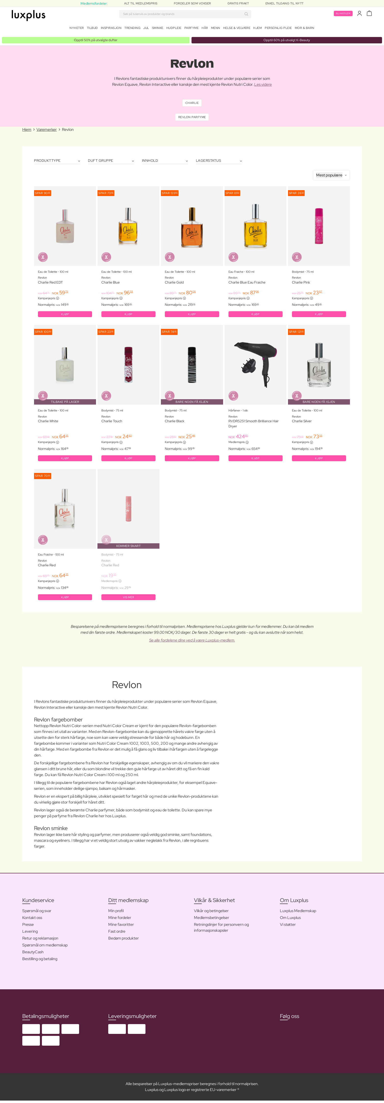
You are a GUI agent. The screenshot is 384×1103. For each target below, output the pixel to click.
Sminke (157, 29)
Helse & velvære (237, 29)
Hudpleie (173, 29)
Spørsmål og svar (36, 913)
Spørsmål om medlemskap (45, 947)
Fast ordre (116, 933)
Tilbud (92, 29)
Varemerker (46, 130)
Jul (146, 29)
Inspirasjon (111, 29)
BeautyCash (33, 954)
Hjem (257, 29)
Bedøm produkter (123, 940)
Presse (28, 926)
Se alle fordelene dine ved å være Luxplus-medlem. (192, 642)
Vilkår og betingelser (211, 913)
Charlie (192, 102)
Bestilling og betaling (39, 961)
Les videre (263, 83)
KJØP (65, 315)
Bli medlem (341, 14)
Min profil (116, 913)
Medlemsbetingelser (211, 920)
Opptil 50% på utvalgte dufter (95, 38)
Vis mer (128, 599)
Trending (132, 29)
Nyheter (77, 29)
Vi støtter (288, 926)
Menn (215, 29)
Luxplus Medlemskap (298, 913)
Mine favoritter (121, 926)
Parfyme (191, 29)
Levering (30, 933)
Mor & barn (304, 29)
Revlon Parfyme (192, 117)
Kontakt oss (32, 920)
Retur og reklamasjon (40, 940)
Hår (205, 29)
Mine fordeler (119, 920)
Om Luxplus (290, 920)
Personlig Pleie (278, 29)
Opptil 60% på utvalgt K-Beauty (287, 38)
